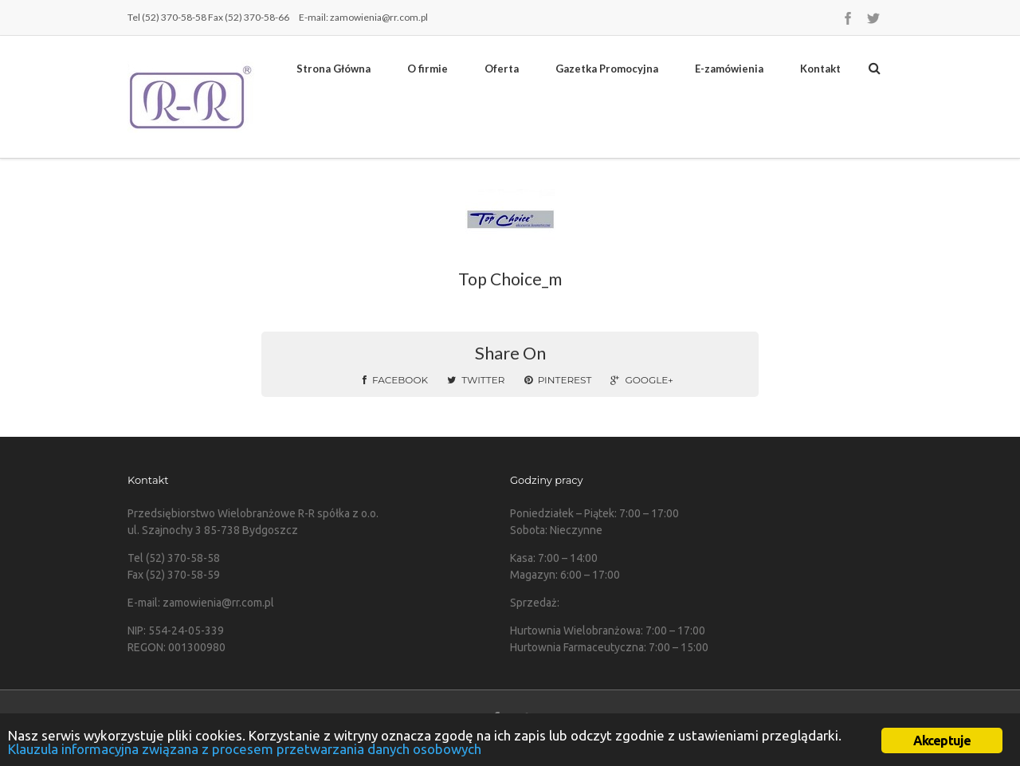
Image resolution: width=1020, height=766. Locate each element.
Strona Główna (333, 68)
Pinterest (558, 380)
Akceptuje (942, 740)
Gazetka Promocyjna (606, 68)
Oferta (501, 68)
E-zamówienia (729, 68)
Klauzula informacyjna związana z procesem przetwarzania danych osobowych (244, 748)
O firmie (427, 68)
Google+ (641, 380)
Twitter (475, 380)
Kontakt (820, 68)
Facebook (395, 380)
